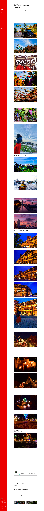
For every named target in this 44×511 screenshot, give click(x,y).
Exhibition (2, 9)
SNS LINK (2, 12)
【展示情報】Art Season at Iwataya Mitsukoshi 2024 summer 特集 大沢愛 (21, 489)
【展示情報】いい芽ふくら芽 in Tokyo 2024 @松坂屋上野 (20, 495)
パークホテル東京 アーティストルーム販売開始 (19, 483)
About (1, 6)
